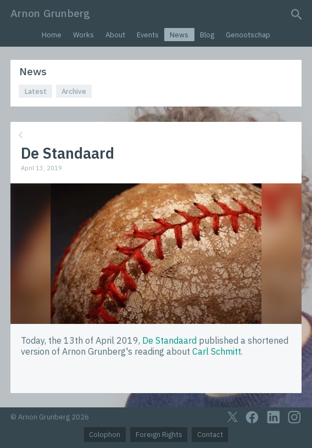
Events (148, 35)
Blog (207, 35)
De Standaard (169, 340)
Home (52, 35)
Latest (36, 91)
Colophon (104, 434)
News (179, 35)
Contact (210, 434)
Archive (74, 91)
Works (83, 35)
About (115, 35)
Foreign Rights (159, 434)
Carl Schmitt (216, 351)
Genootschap (248, 35)
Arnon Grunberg (50, 13)
